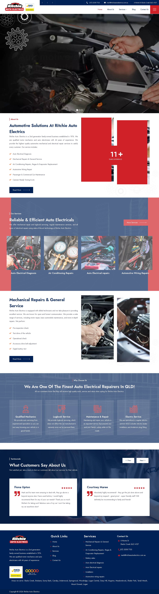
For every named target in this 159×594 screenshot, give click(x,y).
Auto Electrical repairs (94, 567)
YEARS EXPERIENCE (115, 159)
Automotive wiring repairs (95, 576)
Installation (89, 572)
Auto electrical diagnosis (95, 562)
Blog (133, 9)
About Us (110, 9)
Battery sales (90, 558)
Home (100, 9)
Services (122, 9)
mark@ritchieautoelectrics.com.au (133, 555)
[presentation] (128, 460)
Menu (154, 9)
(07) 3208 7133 (126, 549)
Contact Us (144, 9)
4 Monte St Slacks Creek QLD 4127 (145, 3)
